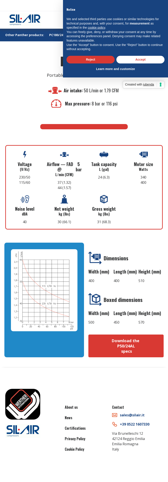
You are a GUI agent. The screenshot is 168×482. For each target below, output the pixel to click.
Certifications (75, 428)
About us (71, 407)
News (68, 417)
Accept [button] (140, 59)
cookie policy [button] (96, 27)
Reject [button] (90, 59)
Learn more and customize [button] (115, 69)
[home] (24, 19)
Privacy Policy (75, 438)
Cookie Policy (74, 449)
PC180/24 (56, 35)
